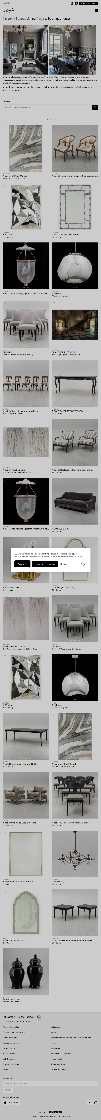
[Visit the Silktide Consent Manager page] (83, 564)
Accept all (22, 564)
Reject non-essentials (45, 564)
